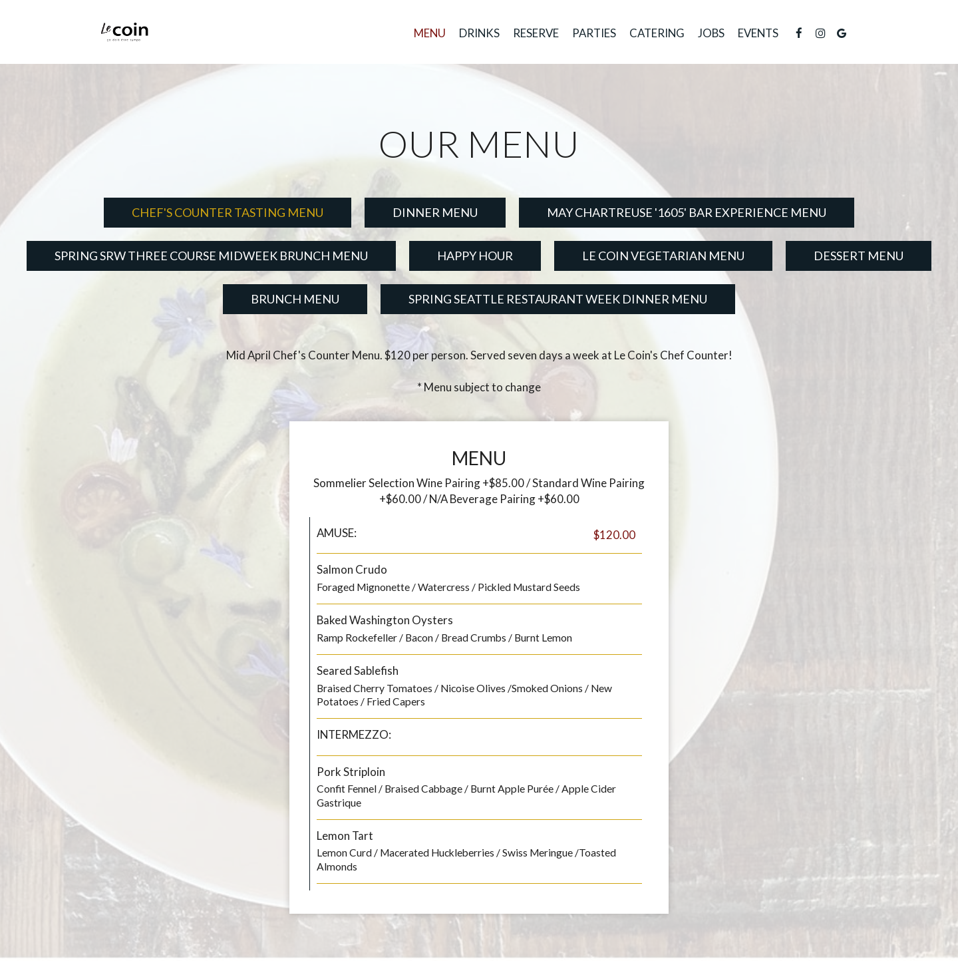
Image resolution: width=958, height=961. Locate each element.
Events (758, 33)
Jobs (711, 33)
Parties (594, 33)
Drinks (479, 33)
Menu (430, 33)
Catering (657, 33)
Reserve (536, 33)
